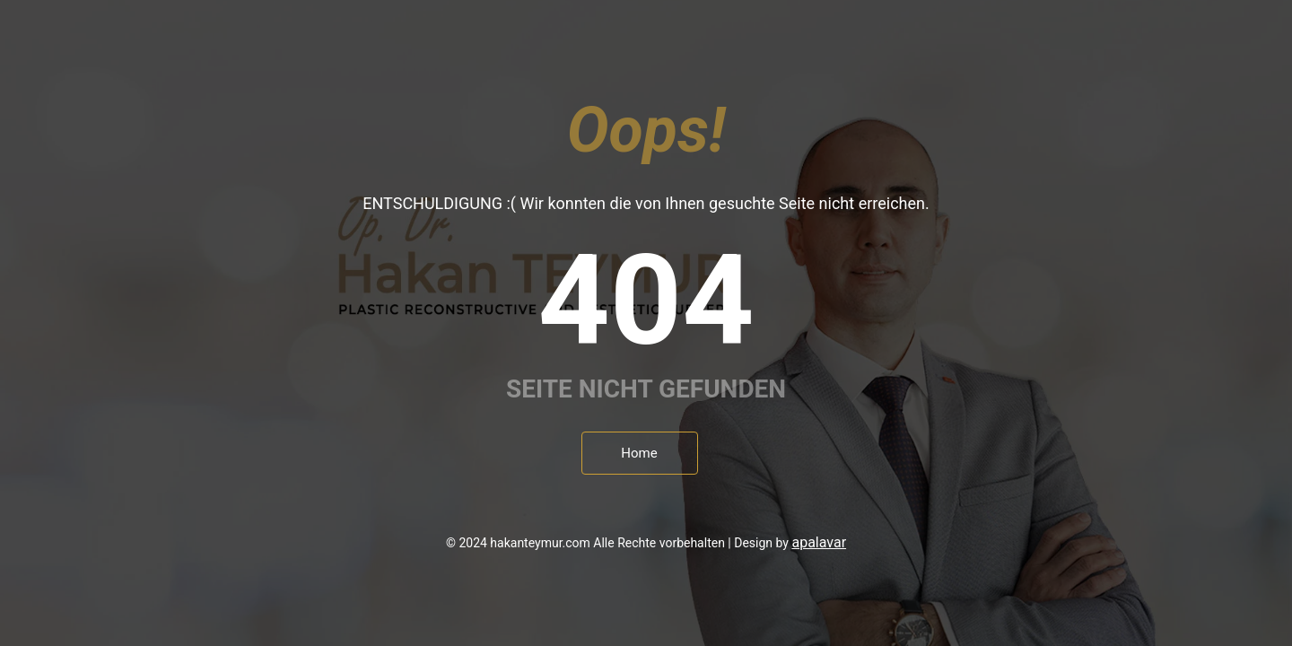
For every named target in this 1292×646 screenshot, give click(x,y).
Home (639, 453)
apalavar (818, 542)
